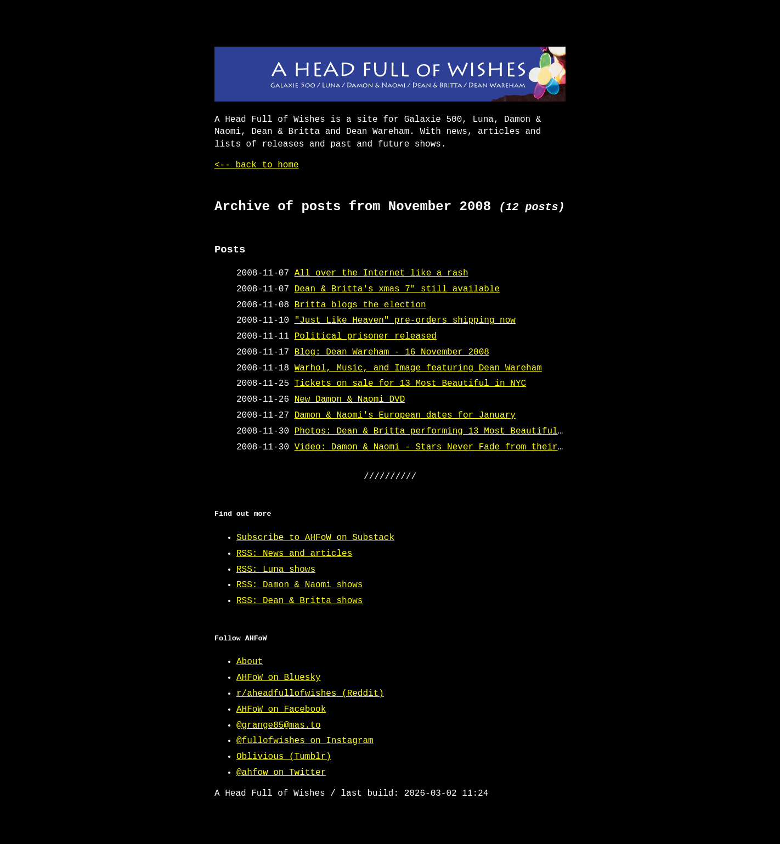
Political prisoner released (366, 336)
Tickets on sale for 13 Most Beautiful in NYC (410, 384)
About (249, 662)
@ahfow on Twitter (281, 773)
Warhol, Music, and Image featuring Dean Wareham (418, 368)
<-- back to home (256, 165)
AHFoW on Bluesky (278, 678)
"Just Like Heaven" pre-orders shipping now (405, 320)
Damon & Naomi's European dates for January (405, 415)
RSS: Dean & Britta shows (299, 601)
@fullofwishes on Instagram (305, 741)
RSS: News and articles (294, 554)
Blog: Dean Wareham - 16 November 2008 (392, 352)
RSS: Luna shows (275, 570)
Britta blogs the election (360, 305)
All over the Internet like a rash (381, 273)
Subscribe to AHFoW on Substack (315, 538)
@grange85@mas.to (278, 725)
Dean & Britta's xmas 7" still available (397, 289)
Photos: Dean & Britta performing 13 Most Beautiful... (434, 431)
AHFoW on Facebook (281, 710)
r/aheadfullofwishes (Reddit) (310, 694)
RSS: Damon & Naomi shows (299, 585)
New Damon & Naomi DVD (350, 399)
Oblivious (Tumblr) (283, 757)
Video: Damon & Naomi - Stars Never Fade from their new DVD (447, 447)
